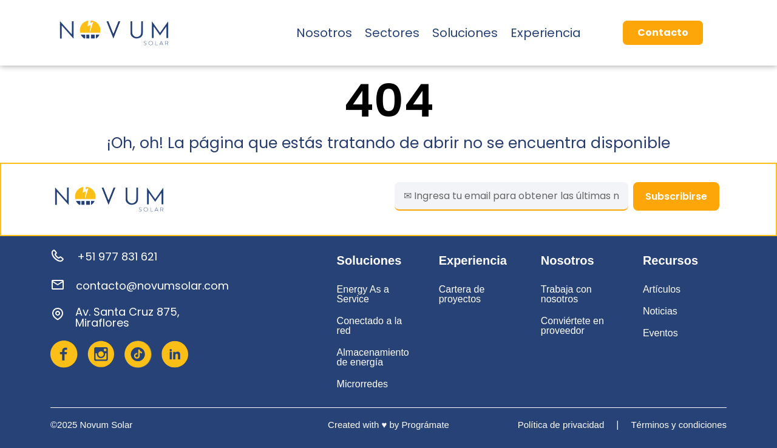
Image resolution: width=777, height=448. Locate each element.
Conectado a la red (369, 326)
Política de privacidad (561, 424)
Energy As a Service (363, 294)
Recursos (670, 260)
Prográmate (425, 424)
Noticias (660, 311)
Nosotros (324, 32)
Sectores (392, 32)
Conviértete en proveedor (572, 326)
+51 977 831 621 (117, 256)
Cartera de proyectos (462, 294)
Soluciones (465, 32)
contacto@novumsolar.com (152, 285)
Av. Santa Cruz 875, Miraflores (127, 317)
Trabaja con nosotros (566, 294)
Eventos (660, 333)
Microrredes (362, 384)
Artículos (661, 289)
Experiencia (546, 32)
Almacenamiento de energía (373, 357)
